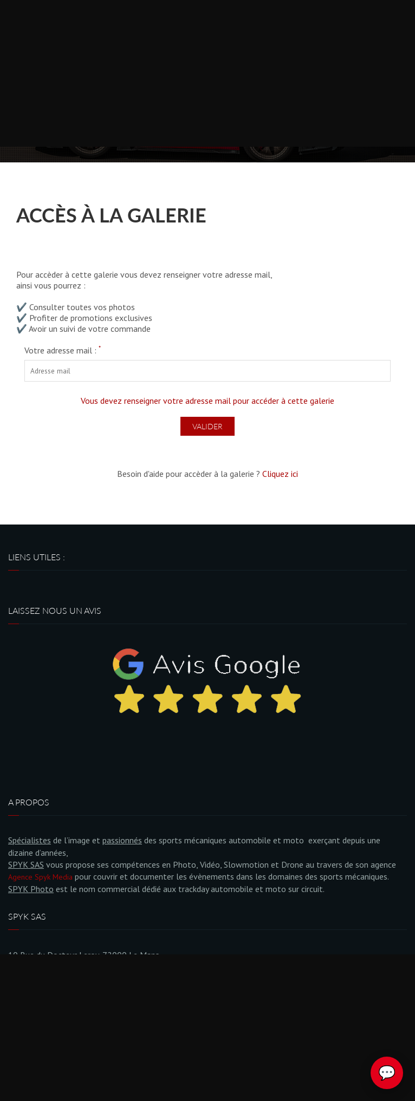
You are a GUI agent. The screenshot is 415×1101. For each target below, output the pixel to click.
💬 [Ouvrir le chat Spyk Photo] (386, 1073)
